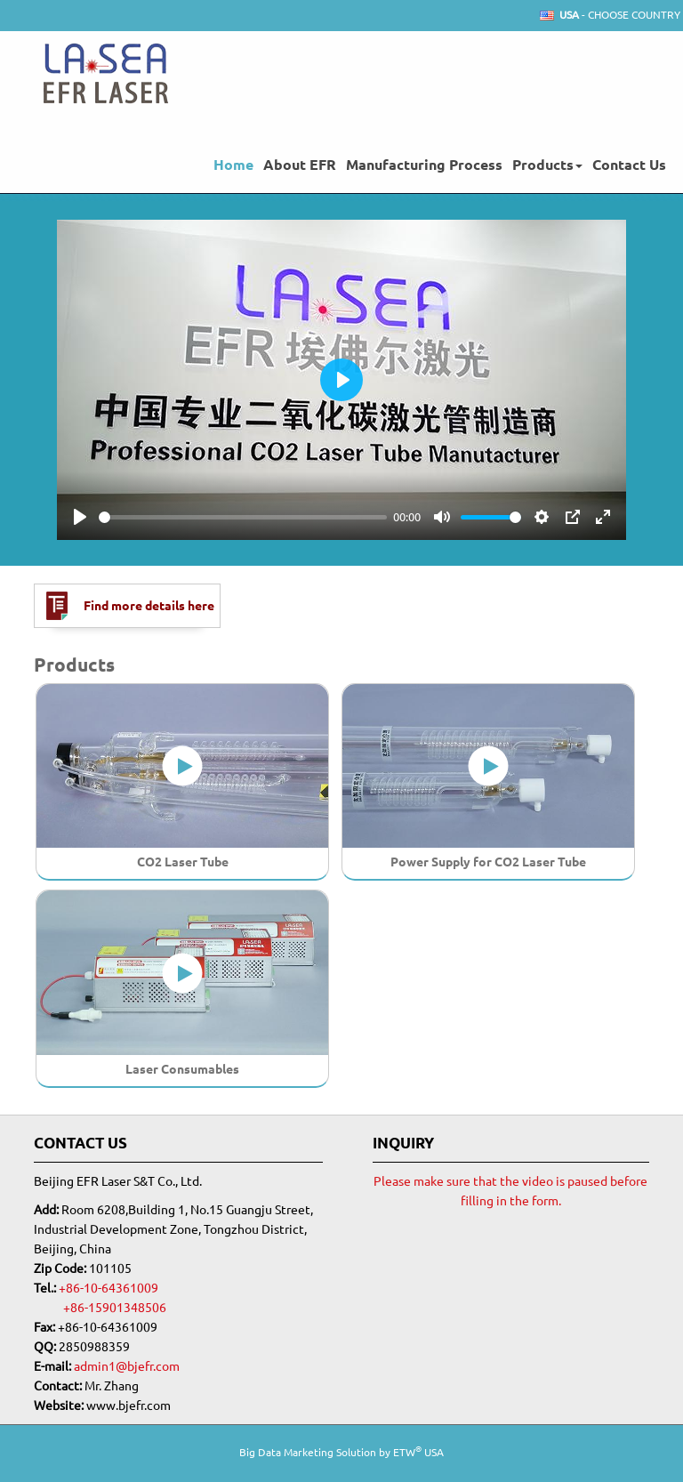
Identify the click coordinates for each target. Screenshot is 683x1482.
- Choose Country (619, 15)
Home (233, 165)
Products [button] (547, 165)
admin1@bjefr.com (127, 1366)
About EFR (299, 165)
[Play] (80, 517)
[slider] (243, 517)
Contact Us (629, 165)
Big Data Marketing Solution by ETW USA (341, 1451)
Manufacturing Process (424, 165)
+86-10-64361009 (108, 1288)
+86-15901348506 (114, 1308)
